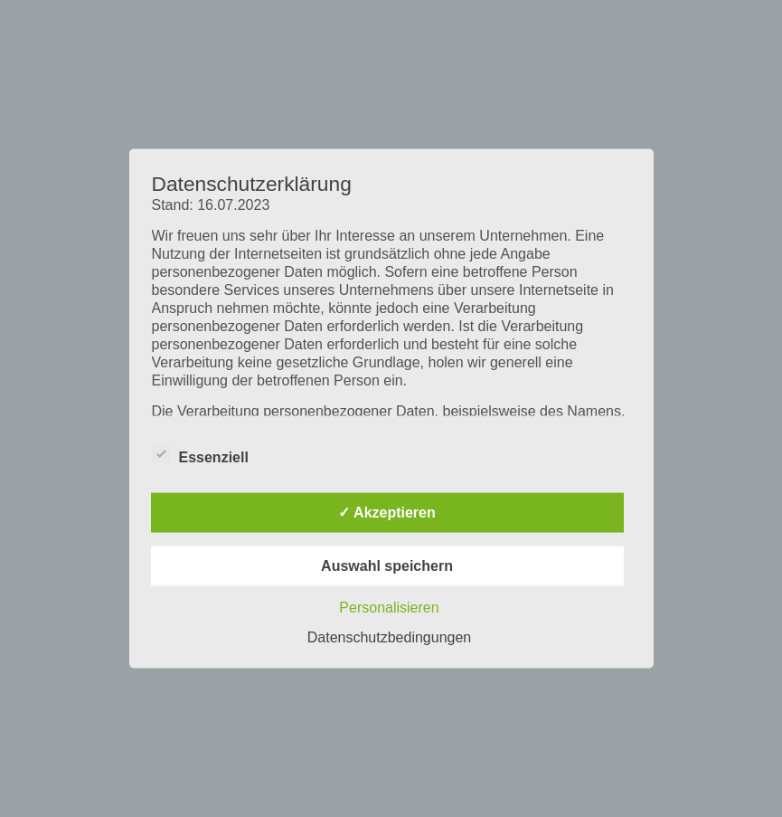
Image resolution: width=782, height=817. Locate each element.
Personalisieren (388, 607)
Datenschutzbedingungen (389, 637)
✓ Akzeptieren (387, 512)
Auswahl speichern (387, 566)
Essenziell (200, 454)
